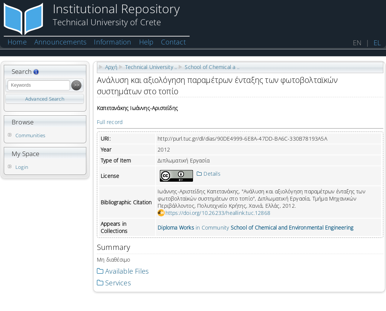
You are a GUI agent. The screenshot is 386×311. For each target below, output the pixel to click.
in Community (255, 227)
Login (21, 167)
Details (209, 173)
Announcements (60, 41)
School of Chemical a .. (212, 66)
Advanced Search (44, 98)
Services (114, 282)
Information (112, 41)
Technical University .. (151, 66)
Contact (173, 41)
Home (17, 41)
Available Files (123, 271)
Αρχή (111, 66)
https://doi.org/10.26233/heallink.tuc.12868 (218, 212)
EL (377, 42)
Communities (30, 135)
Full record (110, 122)
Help (146, 41)
